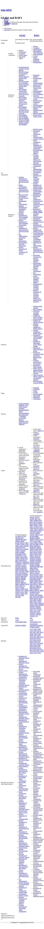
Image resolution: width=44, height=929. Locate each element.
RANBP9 (32, 592)
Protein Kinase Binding (23, 848)
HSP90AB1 (33, 547)
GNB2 (39, 541)
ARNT (22, 541)
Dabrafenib (36, 397)
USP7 (31, 609)
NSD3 (17, 573)
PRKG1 (37, 590)
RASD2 (36, 594)
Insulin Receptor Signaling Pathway (38, 151)
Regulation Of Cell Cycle (23, 698)
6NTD (31, 638)
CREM (17, 549)
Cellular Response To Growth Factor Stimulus (24, 884)
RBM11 (17, 584)
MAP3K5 (24, 568)
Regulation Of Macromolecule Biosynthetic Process (23, 867)
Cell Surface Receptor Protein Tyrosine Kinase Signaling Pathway (38, 810)
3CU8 (39, 630)
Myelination (36, 218)
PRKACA (38, 586)
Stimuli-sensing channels (37, 307)
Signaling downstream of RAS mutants (37, 362)
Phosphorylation (37, 815)
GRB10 (36, 542)
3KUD (31, 634)
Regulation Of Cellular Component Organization (37, 803)
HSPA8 (32, 549)
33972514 (21, 479)
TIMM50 (41, 605)
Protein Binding (23, 116)
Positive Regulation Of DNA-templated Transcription (23, 222)
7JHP (31, 643)
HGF (26, 558)
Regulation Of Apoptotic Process (38, 221)
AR (39, 519)
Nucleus (21, 50)
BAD (40, 520)
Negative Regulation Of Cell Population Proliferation (37, 146)
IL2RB (36, 549)
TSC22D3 (32, 608)
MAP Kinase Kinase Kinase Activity (37, 88)
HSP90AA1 (37, 546)
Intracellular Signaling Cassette (38, 677)
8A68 (41, 643)
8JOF (34, 650)
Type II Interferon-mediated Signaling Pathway (36, 279)
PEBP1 (32, 581)
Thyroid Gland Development (37, 171)
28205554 (14, 23)
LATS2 (24, 565)
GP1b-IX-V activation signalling (36, 312)
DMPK (37, 536)
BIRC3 (32, 525)
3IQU (34, 632)
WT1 (26, 594)
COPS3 (32, 535)
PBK (34, 578)
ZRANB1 (18, 597)
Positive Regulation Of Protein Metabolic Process (38, 884)
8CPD (31, 648)
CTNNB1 (22, 550)
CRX (21, 549)
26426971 (37, 490)
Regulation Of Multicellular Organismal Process (37, 857)
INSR (40, 549)
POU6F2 (17, 576)
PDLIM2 (38, 579)
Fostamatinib (37, 399)
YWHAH (38, 614)
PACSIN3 (32, 576)
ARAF (25, 539)
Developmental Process (23, 851)
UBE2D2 (38, 608)
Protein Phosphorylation (37, 136)
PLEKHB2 (25, 574)
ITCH (36, 550)
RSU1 (40, 598)
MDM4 (22, 570)
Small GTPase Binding (37, 107)
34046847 (21, 458)
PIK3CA (25, 573)
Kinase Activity (37, 100)
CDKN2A (26, 546)
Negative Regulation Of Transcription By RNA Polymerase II (24, 180)
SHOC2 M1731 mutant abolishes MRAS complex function (38, 371)
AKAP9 (17, 538)
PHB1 (31, 582)
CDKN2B (18, 547)
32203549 (36, 466)
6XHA (31, 642)
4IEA (34, 637)
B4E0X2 (40, 625)
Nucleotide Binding (36, 75)
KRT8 (36, 554)
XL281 (35, 391)
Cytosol (35, 56)
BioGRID (7, 30)
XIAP (38, 611)
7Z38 (37, 643)
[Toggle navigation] (1, 15)
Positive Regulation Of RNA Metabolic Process (23, 737)
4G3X (31, 637)
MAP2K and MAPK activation (38, 321)
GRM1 (40, 542)
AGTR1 (32, 519)
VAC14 (22, 592)
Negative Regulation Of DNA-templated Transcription (23, 216)
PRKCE (37, 589)
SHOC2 (35, 600)
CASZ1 (40, 525)
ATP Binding (37, 92)
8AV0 (34, 646)
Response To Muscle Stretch (37, 209)
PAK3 (31, 578)
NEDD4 (32, 571)
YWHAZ (32, 616)
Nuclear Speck (23, 55)
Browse (6, 20)
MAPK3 (37, 563)
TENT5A (18, 589)
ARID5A (17, 541)
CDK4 (17, 546)
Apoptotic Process (38, 139)
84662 (17, 618)
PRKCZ (32, 590)
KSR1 (39, 554)
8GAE (39, 648)
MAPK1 (32, 563)
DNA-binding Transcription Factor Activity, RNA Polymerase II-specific (24, 93)
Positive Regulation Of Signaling (23, 822)
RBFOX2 (23, 582)
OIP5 (20, 573)
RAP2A (32, 594)
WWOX (17, 595)
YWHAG (32, 614)
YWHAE (38, 613)
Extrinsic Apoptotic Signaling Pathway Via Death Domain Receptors (37, 159)
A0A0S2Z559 (34, 625)
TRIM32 (17, 590)
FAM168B (18, 554)
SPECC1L (22, 586)
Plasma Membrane (36, 58)
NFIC (23, 571)
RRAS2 (36, 598)
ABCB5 (32, 517)
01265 (31, 620)
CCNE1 (22, 544)
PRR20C (17, 579)
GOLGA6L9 (23, 557)
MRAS (32, 568)
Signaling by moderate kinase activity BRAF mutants (37, 337)
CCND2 (17, 544)
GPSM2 (22, 558)
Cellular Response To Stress (38, 862)
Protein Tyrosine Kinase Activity (38, 841)
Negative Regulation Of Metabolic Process (24, 661)
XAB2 (22, 595)
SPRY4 (32, 601)
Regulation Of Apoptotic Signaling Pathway (23, 861)
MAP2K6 (18, 568)
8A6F (31, 645)
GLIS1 (25, 555)
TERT (22, 589)
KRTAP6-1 (19, 563)
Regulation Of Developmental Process (37, 866)
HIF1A (17, 560)
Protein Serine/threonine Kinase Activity (38, 83)
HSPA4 (39, 547)
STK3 (31, 603)
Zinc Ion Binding (24, 118)
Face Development (37, 273)
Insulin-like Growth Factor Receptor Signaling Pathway (37, 258)
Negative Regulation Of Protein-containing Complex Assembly (37, 178)
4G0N (39, 635)
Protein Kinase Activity (37, 79)
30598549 (21, 463)
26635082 (21, 484)
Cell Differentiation (23, 203)
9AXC (31, 653)
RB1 (36, 595)
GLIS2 (22, 35)
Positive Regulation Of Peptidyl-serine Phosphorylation (37, 186)
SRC (35, 601)
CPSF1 (23, 547)
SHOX (27, 584)
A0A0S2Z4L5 (34, 624)
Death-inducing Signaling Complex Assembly (37, 286)
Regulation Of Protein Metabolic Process (38, 772)
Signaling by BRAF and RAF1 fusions (38, 349)
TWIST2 (26, 590)
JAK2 (31, 552)
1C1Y (31, 629)
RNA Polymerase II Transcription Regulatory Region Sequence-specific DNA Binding (24, 76)
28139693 (21, 489)
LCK (39, 555)
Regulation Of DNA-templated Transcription (23, 748)
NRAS (31, 574)
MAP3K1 (32, 562)
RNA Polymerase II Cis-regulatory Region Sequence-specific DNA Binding (24, 85)
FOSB (17, 555)
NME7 (27, 571)
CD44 (26, 544)
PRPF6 (41, 590)
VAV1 (35, 609)
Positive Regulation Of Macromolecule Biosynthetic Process (23, 771)
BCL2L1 (40, 522)
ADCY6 (37, 517)
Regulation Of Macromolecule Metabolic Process (24, 712)
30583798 (21, 450)
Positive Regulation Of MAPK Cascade (37, 229)
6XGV (39, 640)
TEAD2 (22, 587)
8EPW (35, 648)
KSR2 (31, 555)
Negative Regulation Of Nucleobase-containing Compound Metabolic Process (24, 805)
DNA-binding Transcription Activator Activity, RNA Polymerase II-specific (24, 110)
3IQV (38, 632)
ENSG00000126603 (21, 622)
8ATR (38, 645)
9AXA (42, 651)
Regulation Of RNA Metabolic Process (23, 702)
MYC (16, 571)
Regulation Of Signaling (37, 699)
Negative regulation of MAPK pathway (37, 332)
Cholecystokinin (37, 394)
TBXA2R (41, 603)
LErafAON (36, 389)
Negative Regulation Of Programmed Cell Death (24, 828)
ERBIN (32, 539)
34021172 (22, 470)
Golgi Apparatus (37, 54)
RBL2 (31, 597)
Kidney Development (22, 185)
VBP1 (26, 592)
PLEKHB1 (18, 574)
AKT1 (22, 538)
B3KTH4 (18, 625)
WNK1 (22, 594)
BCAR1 (17, 542)
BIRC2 (40, 523)
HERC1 (37, 544)
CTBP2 (17, 550)
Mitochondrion (37, 49)
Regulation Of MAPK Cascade (37, 689)
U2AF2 (17, 592)
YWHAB (32, 613)
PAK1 (37, 576)
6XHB (35, 642)
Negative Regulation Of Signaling (37, 823)
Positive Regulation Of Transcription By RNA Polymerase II (24, 230)
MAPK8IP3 (33, 566)
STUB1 (35, 603)
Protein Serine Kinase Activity (37, 115)
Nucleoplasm (22, 52)
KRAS (40, 552)
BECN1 (22, 542)
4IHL (38, 637)
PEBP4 (36, 581)
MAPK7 (32, 565)
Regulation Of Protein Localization (37, 890)
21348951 (36, 438)
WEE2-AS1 (33, 611)
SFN (31, 600)
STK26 (39, 601)
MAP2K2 (32, 558)
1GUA (31, 630)
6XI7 (39, 642)
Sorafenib (36, 387)
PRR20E (17, 581)
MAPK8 (37, 565)
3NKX (36, 634)
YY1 (36, 616)
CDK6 (21, 546)
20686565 (37, 450)
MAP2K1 (37, 557)
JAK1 (40, 550)
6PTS (35, 638)
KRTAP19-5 (18, 562)
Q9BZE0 (23, 625)
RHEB (41, 597)
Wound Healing (37, 217)
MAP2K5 (24, 566)
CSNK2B (25, 549)
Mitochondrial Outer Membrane (38, 52)
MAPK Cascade (37, 129)
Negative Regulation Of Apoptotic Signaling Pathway (23, 900)
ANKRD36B (19, 539)
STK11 (17, 587)
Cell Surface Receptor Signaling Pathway (36, 790)
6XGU (35, 640)
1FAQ (35, 629)
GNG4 (31, 542)
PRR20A (17, 578)
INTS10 (32, 550)
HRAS (31, 546)
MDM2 (17, 570)
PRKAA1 (32, 586)
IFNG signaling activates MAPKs (38, 382)
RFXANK (36, 597)
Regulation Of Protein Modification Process (37, 784)
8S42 (41, 650)
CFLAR (32, 533)
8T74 (31, 651)
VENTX (17, 594)
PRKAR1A (33, 587)
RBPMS (22, 584)
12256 (17, 620)
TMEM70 (32, 606)
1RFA (35, 630)
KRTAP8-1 (18, 565)
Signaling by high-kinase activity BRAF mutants (37, 344)
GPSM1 (17, 558)
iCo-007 (35, 392)
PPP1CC (35, 584)
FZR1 (20, 555)
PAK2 (41, 576)
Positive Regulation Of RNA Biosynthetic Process (24, 667)
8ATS (31, 646)
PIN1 (39, 582)
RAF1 (36, 35)
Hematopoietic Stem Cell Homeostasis (23, 244)
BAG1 (31, 522)
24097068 (36, 451)
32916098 (36, 461)
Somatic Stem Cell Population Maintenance (37, 191)
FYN (31, 541)
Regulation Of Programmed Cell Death (24, 721)
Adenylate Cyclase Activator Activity (38, 97)
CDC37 (41, 528)
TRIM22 (38, 606)
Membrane (36, 60)
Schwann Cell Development (37, 165)
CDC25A (36, 528)
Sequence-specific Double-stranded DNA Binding (24, 123)
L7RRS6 (32, 627)
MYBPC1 (32, 570)
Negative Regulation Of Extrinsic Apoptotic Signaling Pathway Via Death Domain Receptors (37, 296)
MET (25, 570)
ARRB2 (36, 520)
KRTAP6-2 (26, 563)
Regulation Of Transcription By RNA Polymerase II (24, 191)
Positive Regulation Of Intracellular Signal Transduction (37, 726)
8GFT (31, 650)
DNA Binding (23, 115)
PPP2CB (40, 584)
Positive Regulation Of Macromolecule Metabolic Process (24, 754)
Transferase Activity (36, 103)
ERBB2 (22, 552)
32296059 (36, 434)
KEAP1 (35, 552)
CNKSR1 (37, 533)
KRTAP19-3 (23, 560)
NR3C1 (37, 573)
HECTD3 (32, 544)
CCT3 (40, 527)
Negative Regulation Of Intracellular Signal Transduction (23, 908)
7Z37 (34, 643)
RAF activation (37, 319)
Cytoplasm (22, 53)
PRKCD (32, 589)
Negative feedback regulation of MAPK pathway (37, 326)
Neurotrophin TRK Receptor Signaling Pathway (37, 266)
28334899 (36, 474)
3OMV (32, 635)
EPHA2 (17, 552)
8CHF (38, 646)
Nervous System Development (23, 195)
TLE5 (26, 589)
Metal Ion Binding (24, 119)
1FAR (38, 629)
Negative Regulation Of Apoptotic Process (38, 225)
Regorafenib (36, 395)
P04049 (37, 627)
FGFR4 (24, 554)
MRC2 (36, 568)
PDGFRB (32, 579)
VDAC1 (39, 609)
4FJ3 (35, 635)
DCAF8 (32, 536)
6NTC (42, 637)
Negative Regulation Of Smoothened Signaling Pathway (23, 209)
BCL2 (35, 522)
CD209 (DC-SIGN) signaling (37, 316)
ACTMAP (18, 536)
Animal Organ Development (23, 893)
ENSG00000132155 (35, 622)
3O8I (39, 634)
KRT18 (32, 554)
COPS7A (36, 535)
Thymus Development (37, 270)
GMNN (17, 557)
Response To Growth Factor (23, 692)
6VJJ (31, 640)
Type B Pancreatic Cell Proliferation (38, 233)
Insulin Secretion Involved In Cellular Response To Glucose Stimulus (38, 204)
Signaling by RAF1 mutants (37, 366)
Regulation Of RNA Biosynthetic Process (24, 760)
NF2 (20, 571)
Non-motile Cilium (22, 57)
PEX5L (41, 581)
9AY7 (35, 653)
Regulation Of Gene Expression (23, 832)
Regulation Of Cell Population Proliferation (23, 707)
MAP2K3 (18, 566)
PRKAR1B (24, 576)
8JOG (38, 650)
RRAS (31, 598)
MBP (38, 566)
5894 (31, 618)
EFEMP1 (32, 538)
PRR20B (23, 578)
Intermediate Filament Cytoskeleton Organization (37, 238)
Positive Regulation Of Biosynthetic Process (23, 797)
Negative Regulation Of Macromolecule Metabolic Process (24, 844)
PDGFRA (39, 578)
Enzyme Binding (38, 105)
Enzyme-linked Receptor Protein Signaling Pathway (38, 873)
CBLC (27, 542)
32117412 (36, 446)
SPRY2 (39, 600)
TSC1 (22, 590)
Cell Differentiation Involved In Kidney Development (23, 238)
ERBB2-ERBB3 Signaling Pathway (37, 213)
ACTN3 (23, 536)
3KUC (42, 632)
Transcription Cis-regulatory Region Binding (24, 68)
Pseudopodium (37, 62)
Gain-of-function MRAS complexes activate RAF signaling (38, 377)
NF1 (36, 571)
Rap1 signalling (37, 309)
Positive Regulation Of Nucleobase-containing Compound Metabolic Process (24, 729)
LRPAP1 (32, 557)
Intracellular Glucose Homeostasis (36, 132)
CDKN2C (38, 531)
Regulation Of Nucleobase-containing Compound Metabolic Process (24, 682)
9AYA (39, 653)
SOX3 (17, 586)
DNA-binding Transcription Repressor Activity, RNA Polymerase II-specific (23, 101)
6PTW (39, 638)
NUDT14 (36, 574)
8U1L (38, 651)
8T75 (34, 651)
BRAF (36, 525)
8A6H (35, 645)
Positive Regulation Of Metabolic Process (24, 717)
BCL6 (31, 523)
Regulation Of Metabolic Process (24, 657)
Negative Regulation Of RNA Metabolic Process (23, 837)
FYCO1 (41, 539)
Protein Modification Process (37, 834)
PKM (31, 584)
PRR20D (23, 579)
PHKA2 (35, 582)
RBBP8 (40, 595)
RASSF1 (17, 582)
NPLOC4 (32, 573)
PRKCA (38, 587)
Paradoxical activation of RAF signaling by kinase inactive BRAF (38, 356)
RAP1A (37, 592)
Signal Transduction (37, 141)
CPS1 (41, 535)
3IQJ (31, 632)
